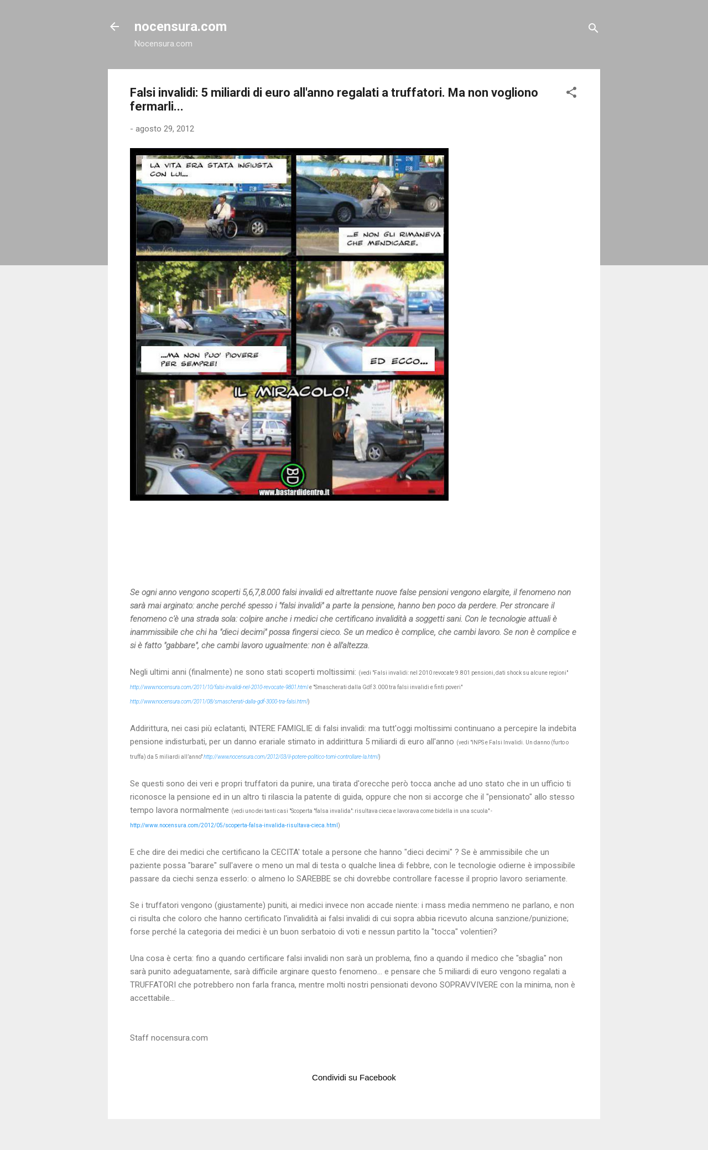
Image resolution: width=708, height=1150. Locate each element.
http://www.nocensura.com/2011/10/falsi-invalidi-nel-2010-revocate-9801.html (219, 687)
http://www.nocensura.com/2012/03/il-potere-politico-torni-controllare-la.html (291, 757)
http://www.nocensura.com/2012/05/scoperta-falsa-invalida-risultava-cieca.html (234, 825)
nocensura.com (180, 26)
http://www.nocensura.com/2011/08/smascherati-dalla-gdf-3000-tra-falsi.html (219, 702)
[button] (571, 94)
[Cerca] (593, 30)
